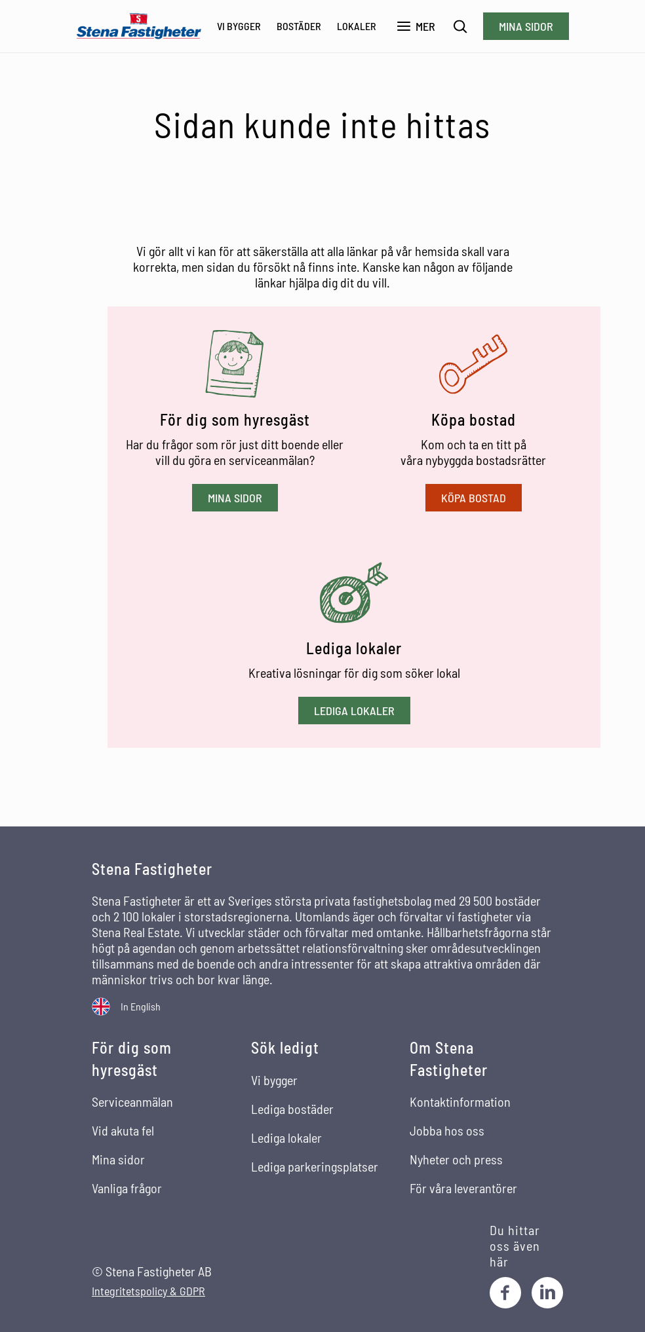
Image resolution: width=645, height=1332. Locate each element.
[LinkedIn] (547, 1292)
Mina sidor (526, 26)
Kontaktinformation (460, 1101)
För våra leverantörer (463, 1188)
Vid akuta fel (123, 1130)
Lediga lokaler (354, 710)
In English (141, 1006)
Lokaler (356, 26)
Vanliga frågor (127, 1188)
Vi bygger (239, 26)
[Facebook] (505, 1292)
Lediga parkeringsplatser (314, 1166)
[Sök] (460, 26)
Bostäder (299, 26)
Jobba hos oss (447, 1130)
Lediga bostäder (292, 1109)
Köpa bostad (473, 497)
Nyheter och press (456, 1159)
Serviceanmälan (132, 1101)
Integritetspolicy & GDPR (148, 1291)
